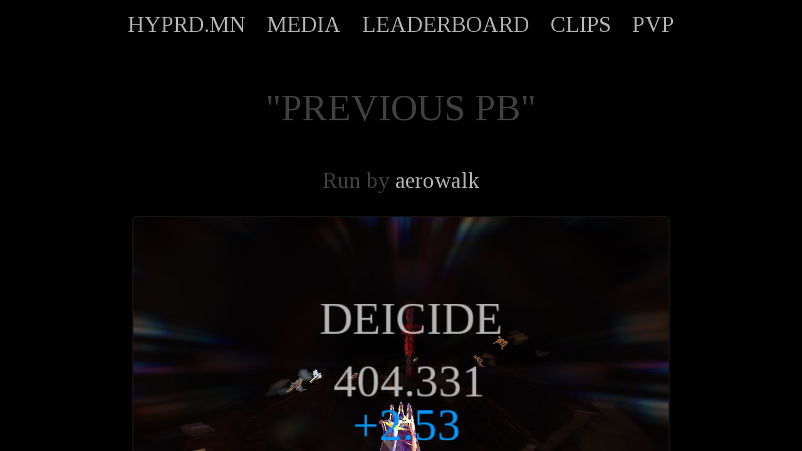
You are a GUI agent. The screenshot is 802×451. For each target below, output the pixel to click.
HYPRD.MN (187, 24)
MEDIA (304, 24)
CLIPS (581, 24)
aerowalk (437, 180)
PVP (653, 24)
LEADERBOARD (445, 24)
